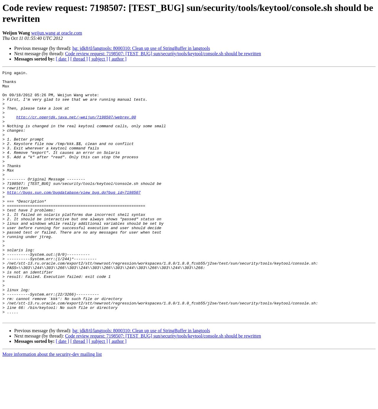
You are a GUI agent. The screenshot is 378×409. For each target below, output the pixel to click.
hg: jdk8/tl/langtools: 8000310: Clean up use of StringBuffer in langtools (141, 48)
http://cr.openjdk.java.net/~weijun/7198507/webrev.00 (76, 126)
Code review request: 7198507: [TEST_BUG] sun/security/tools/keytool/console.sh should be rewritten (163, 53)
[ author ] (118, 58)
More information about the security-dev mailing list (52, 403)
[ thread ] (79, 58)
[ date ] (62, 58)
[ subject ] (98, 58)
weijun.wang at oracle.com (56, 32)
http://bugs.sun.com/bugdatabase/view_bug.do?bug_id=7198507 (74, 217)
